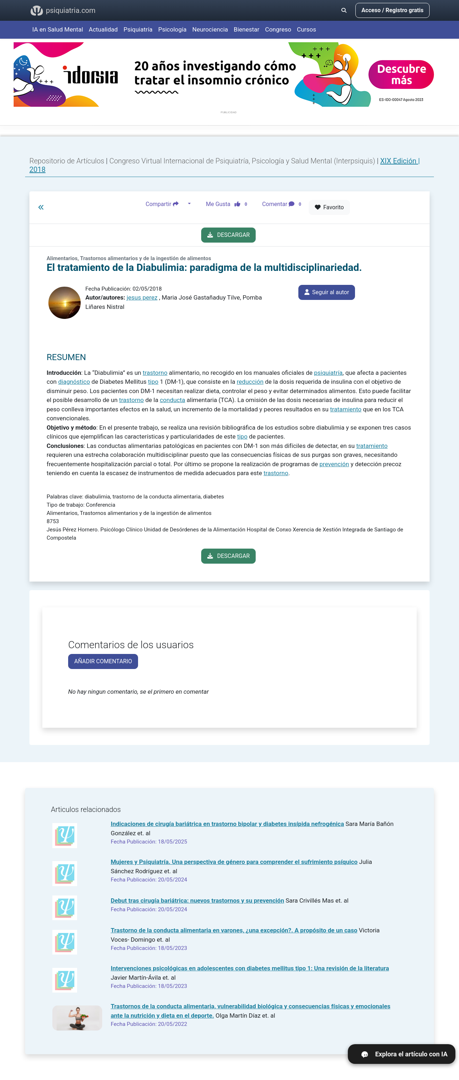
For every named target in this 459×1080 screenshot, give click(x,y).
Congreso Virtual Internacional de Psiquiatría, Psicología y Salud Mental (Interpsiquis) (243, 161)
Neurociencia (210, 29)
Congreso (278, 29)
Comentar (283, 203)
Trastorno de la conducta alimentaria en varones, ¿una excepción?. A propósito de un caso (234, 930)
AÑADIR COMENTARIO (103, 661)
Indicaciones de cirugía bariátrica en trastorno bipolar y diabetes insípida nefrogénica (227, 823)
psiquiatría (328, 372)
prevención (334, 464)
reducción (250, 381)
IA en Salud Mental (57, 29)
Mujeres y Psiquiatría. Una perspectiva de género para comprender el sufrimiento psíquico (234, 861)
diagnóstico (74, 381)
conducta (172, 399)
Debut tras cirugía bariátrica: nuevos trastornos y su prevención (197, 900)
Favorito (329, 207)
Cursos (306, 29)
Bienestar (247, 29)
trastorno (155, 372)
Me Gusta (228, 203)
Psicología (172, 29)
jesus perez (142, 297)
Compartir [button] (166, 203)
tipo (153, 381)
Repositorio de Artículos (66, 161)
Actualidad (103, 29)
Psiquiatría (137, 29)
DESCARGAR (228, 234)
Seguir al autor (326, 292)
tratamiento (345, 409)
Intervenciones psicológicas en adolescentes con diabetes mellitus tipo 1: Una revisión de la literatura (250, 968)
